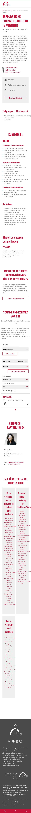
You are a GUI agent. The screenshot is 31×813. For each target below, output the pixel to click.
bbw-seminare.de (6, 10)
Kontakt (4, 802)
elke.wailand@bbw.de (17, 462)
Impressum (10, 802)
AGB (15, 802)
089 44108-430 (15, 464)
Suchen (21, 3)
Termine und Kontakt (15, 98)
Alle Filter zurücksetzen (18, 371)
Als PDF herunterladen (12, 72)
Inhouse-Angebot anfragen (16, 298)
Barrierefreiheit (18, 804)
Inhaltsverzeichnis (13, 806)
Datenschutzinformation (8, 804)
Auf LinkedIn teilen (11, 68)
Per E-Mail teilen (10, 70)
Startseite (4, 806)
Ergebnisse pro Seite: (8, 383)
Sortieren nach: (6, 376)
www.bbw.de (13, 779)
